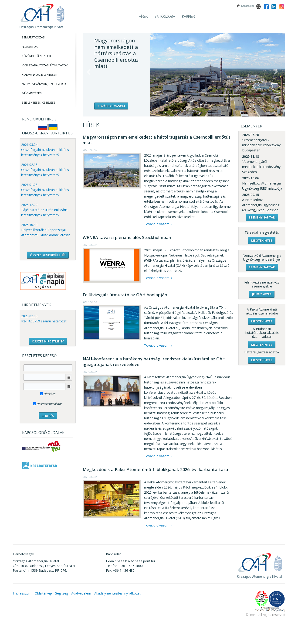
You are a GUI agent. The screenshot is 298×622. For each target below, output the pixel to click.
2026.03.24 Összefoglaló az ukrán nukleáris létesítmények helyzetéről (45, 149)
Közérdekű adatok (36, 56)
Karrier (188, 16)
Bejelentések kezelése (38, 102)
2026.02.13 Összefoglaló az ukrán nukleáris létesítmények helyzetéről (45, 169)
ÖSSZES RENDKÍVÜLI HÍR (48, 255)
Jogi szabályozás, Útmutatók (45, 65)
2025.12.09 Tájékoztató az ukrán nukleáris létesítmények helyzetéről (44, 209)
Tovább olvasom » (158, 224)
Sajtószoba (165, 16)
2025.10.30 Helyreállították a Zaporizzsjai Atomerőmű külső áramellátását (45, 229)
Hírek (143, 16)
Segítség (61, 593)
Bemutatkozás (33, 37)
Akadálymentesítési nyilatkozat (117, 593)
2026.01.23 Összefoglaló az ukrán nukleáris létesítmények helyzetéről (45, 189)
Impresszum (22, 593)
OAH (42, 14)
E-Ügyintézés (32, 93)
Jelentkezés (261, 294)
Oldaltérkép (43, 593)
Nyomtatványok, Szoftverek (44, 84)
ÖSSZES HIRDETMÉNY (48, 341)
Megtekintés (261, 240)
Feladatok (30, 46)
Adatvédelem (81, 593)
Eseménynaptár (262, 217)
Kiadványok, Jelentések (39, 74)
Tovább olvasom (111, 106)
